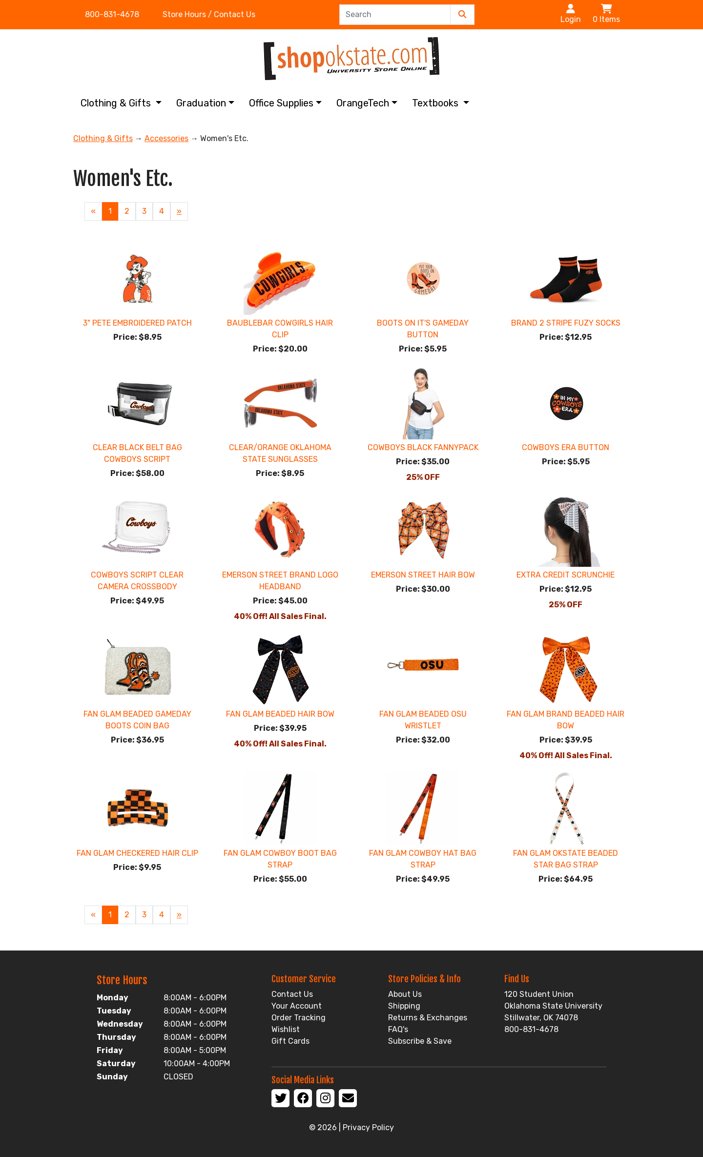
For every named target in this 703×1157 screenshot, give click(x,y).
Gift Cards (290, 1041)
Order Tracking (298, 1017)
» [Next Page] (179, 211)
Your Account (296, 1006)
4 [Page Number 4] (161, 211)
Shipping (404, 1006)
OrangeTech (362, 103)
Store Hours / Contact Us (209, 14)
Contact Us (292, 994)
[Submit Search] (462, 14)
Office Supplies (281, 103)
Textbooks (436, 103)
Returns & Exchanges (427, 1017)
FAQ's (398, 1029)
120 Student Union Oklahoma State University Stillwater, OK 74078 (553, 1006)
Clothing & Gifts (117, 103)
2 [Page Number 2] (126, 211)
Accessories (166, 138)
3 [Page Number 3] (144, 211)
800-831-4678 (112, 14)
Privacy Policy (368, 1127)
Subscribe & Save (420, 1041)
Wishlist (285, 1029)
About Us (405, 994)
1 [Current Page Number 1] (110, 211)
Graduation (201, 103)
